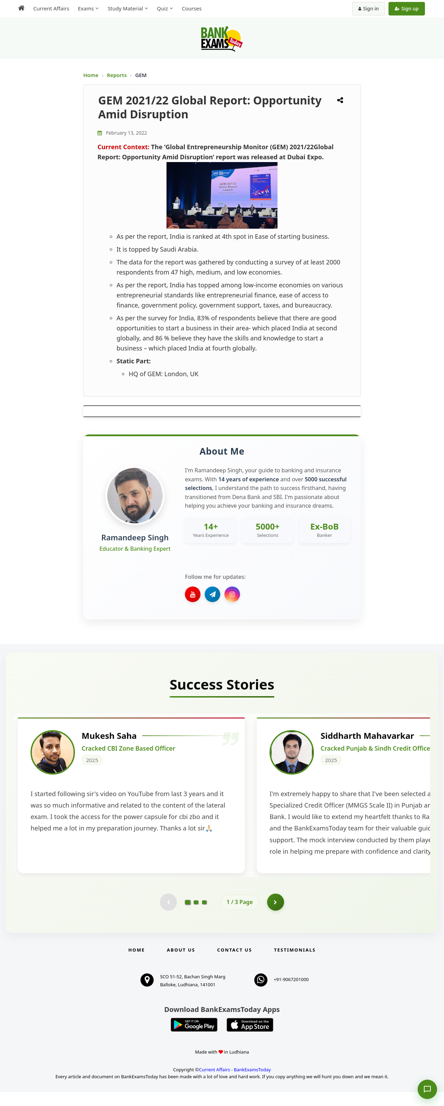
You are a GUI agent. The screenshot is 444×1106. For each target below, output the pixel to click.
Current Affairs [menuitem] (51, 8)
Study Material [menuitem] (125, 8)
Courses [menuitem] (192, 8)
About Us (181, 964)
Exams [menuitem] (86, 8)
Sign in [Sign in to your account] (368, 8)
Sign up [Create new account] (407, 8)
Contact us (234, 964)
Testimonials (295, 964)
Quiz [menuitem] (162, 8)
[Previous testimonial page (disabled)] (168, 916)
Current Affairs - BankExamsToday (235, 1083)
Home (91, 74)
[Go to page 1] (188, 915)
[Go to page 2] (196, 916)
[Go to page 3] (204, 916)
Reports (117, 74)
